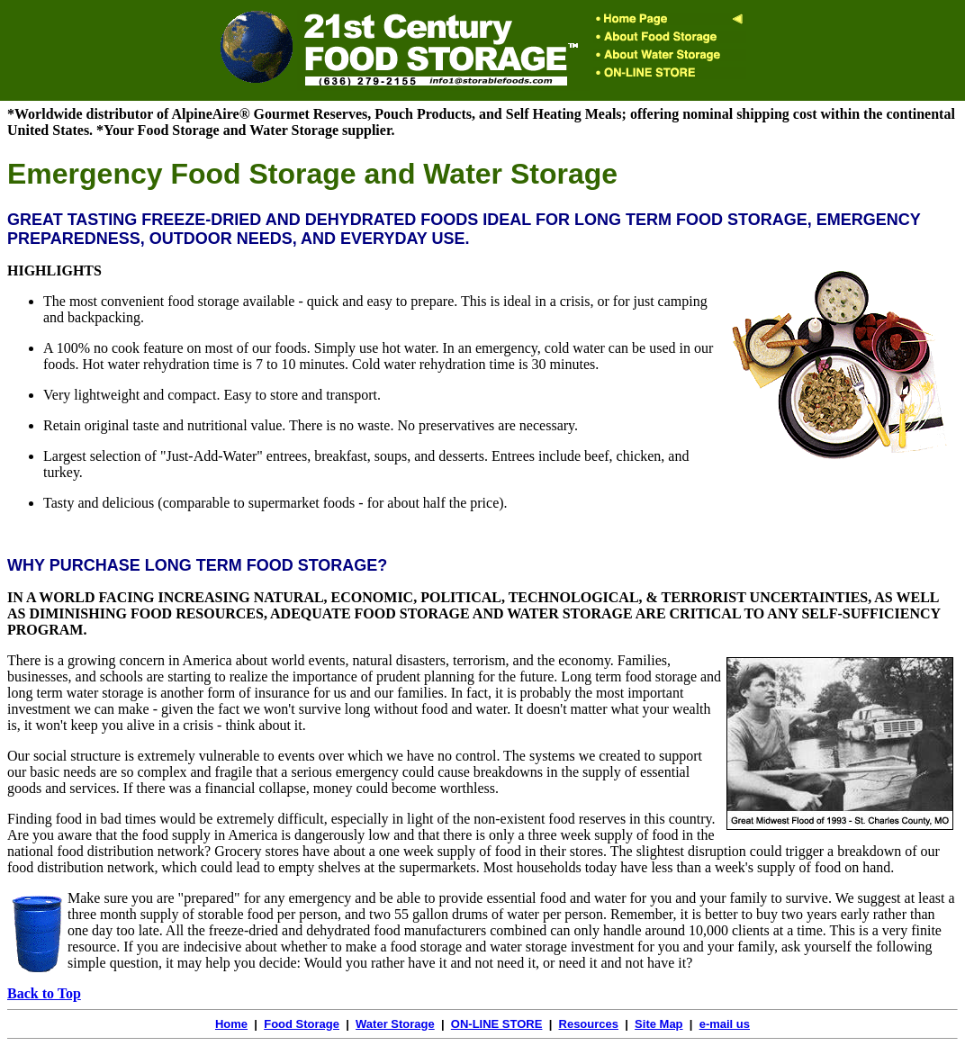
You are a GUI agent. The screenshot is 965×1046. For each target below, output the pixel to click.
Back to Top (44, 993)
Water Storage (395, 1024)
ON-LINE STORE (497, 1024)
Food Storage (301, 1024)
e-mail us (724, 1024)
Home (231, 1024)
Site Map (658, 1024)
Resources (588, 1024)
